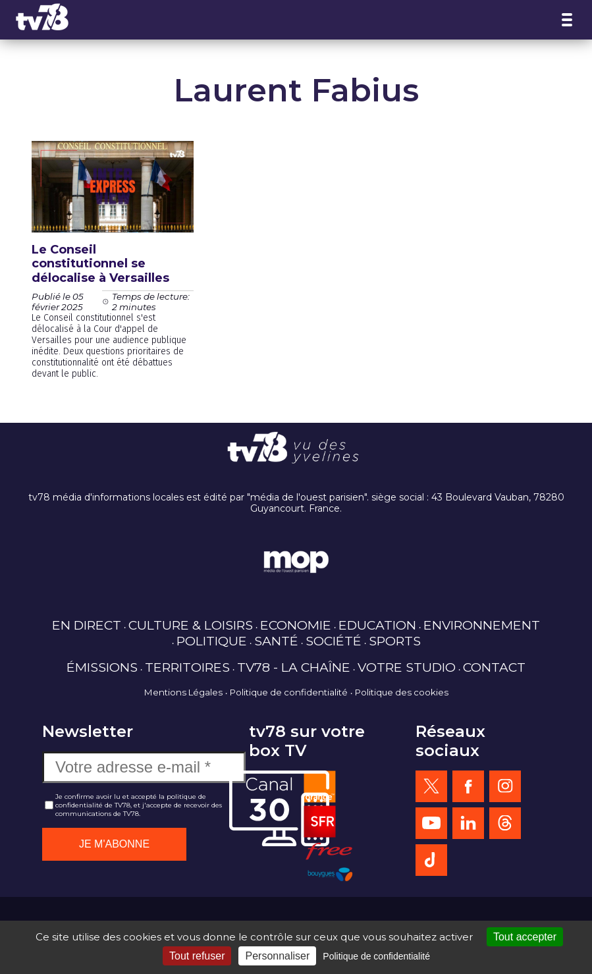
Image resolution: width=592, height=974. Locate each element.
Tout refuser (197, 955)
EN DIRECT (86, 625)
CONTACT (494, 667)
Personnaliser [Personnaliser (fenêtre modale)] (277, 955)
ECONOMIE (295, 625)
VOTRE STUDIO (407, 667)
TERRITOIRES (187, 667)
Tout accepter (524, 936)
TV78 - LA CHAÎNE (293, 667)
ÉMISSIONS (102, 667)
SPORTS (395, 641)
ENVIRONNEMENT (481, 625)
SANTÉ (276, 641)
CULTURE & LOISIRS (190, 625)
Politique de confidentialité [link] (376, 956)
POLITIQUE (211, 641)
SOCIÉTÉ (334, 641)
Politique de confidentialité (289, 692)
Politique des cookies (401, 692)
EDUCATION (377, 625)
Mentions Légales (183, 692)
